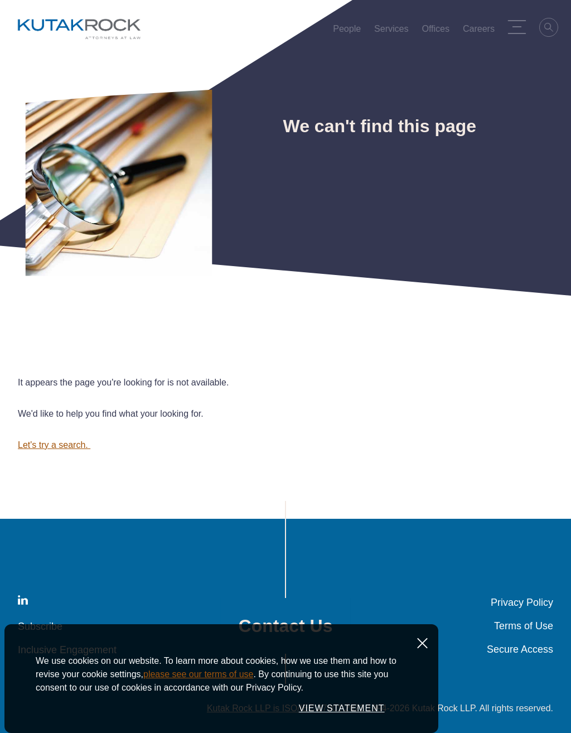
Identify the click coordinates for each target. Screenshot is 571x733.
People (349, 31)
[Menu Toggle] (519, 27)
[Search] (551, 29)
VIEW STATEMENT (342, 708)
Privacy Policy (522, 602)
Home (27, 70)
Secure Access (520, 649)
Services (393, 31)
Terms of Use (523, 626)
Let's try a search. (54, 445)
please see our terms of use (198, 674)
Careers (480, 31)
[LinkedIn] (23, 602)
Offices (438, 31)
